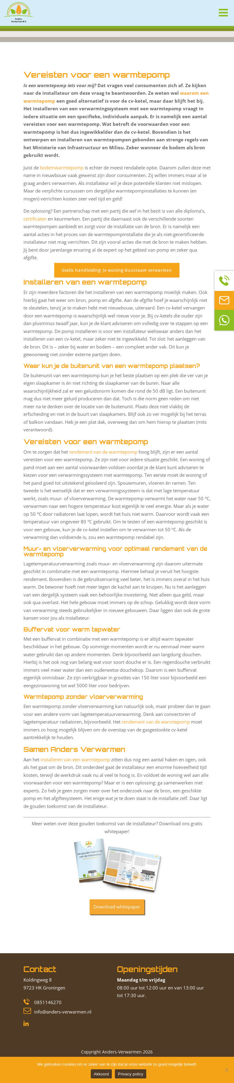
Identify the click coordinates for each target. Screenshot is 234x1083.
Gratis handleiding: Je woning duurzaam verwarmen (117, 270)
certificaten (35, 219)
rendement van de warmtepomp (103, 452)
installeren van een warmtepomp (75, 759)
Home (29, 63)
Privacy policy (130, 1074)
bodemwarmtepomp (61, 168)
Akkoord (101, 1074)
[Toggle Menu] (222, 11)
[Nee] (226, 1070)
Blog (43, 63)
